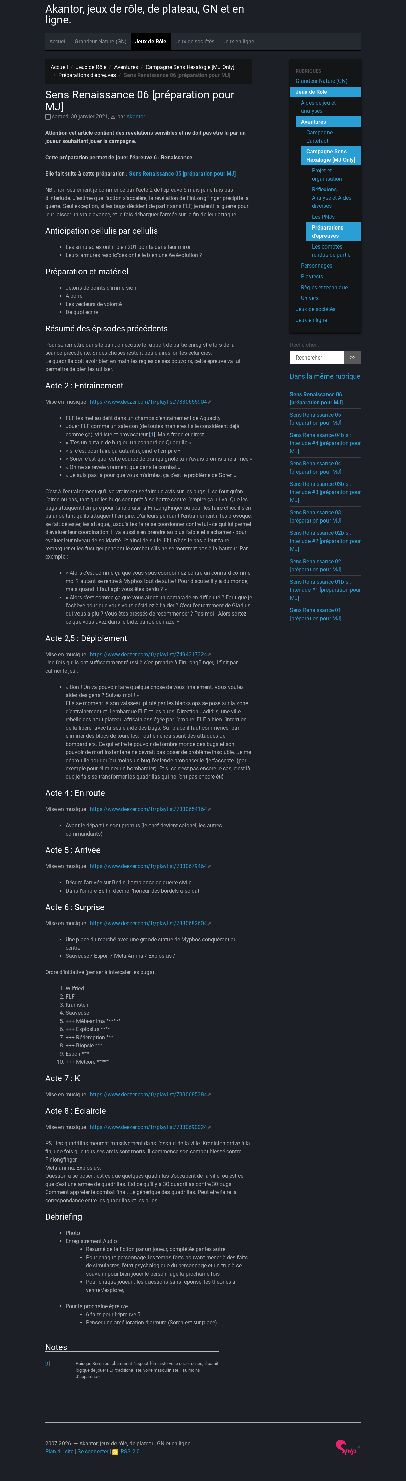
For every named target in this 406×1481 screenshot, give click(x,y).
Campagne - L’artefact (320, 136)
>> (352, 357)
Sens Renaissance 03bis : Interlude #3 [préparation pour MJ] (325, 492)
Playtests (312, 276)
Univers (310, 298)
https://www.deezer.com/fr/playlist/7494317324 (148, 654)
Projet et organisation (327, 174)
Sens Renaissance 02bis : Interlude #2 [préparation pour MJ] (325, 541)
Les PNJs (323, 217)
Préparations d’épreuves (87, 75)
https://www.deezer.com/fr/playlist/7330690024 (148, 1127)
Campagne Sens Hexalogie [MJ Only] (190, 67)
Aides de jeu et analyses (318, 106)
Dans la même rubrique (325, 376)
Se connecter (92, 1451)
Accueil (58, 41)
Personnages (316, 265)
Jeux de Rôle (150, 41)
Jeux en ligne (238, 41)
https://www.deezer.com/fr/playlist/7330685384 (148, 1094)
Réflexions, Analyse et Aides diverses (331, 197)
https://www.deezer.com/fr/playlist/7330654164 (148, 809)
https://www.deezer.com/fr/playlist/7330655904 (148, 402)
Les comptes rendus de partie (331, 250)
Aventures (126, 67)
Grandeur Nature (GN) (101, 41)
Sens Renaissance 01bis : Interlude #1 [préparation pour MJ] (325, 590)
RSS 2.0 (126, 1451)
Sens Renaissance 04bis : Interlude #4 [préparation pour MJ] (325, 443)
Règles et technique (324, 287)
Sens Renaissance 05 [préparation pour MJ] (182, 173)
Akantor (135, 116)
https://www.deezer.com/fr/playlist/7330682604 (148, 923)
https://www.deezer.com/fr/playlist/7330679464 (148, 866)
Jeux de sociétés (194, 41)
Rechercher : (304, 345)
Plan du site (59, 1451)
